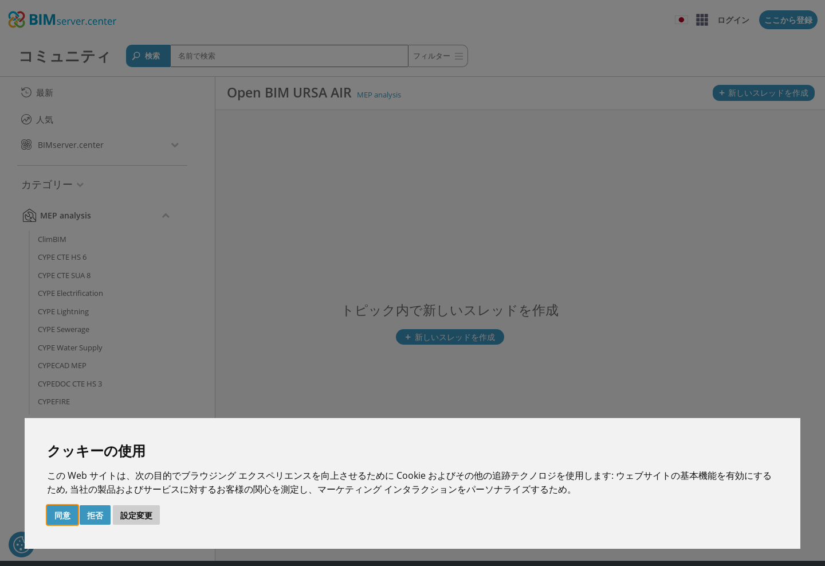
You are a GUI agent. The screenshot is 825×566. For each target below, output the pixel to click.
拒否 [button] (95, 515)
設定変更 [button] (136, 515)
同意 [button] (62, 515)
